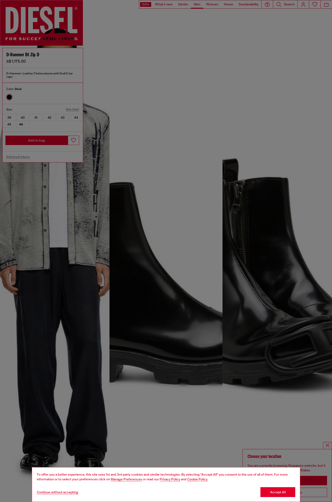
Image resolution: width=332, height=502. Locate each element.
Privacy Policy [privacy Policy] (170, 479)
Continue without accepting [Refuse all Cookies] (57, 492)
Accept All (278, 492)
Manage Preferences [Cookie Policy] (126, 479)
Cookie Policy (197, 479)
